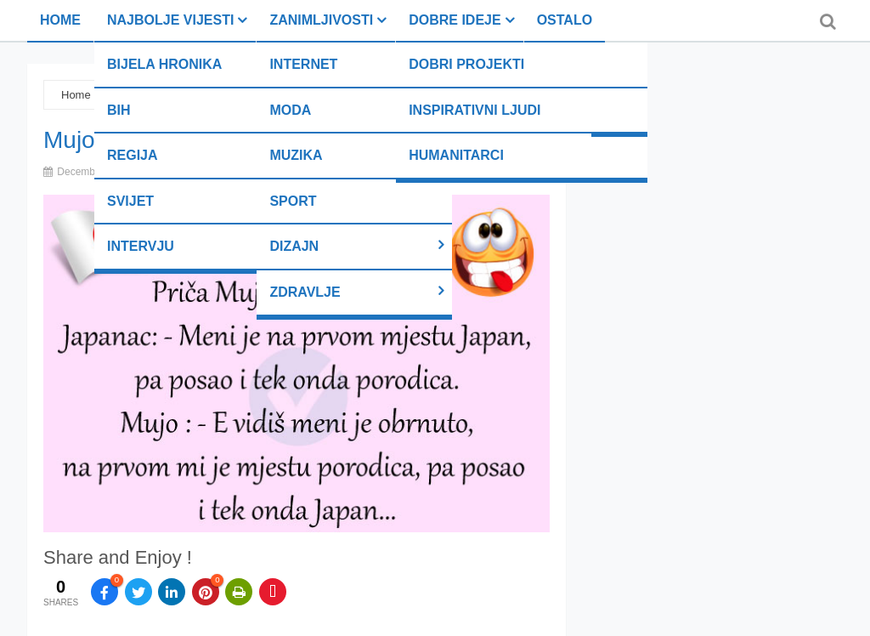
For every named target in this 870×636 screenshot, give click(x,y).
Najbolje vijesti (170, 20)
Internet (303, 64)
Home (60, 20)
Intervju (140, 246)
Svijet (130, 201)
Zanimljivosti (321, 20)
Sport (292, 201)
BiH (119, 110)
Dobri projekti (466, 64)
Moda (290, 110)
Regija (132, 155)
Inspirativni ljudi (474, 110)
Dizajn (294, 246)
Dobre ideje (454, 20)
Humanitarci (456, 155)
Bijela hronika (164, 64)
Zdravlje (304, 292)
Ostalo (564, 20)
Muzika (295, 155)
